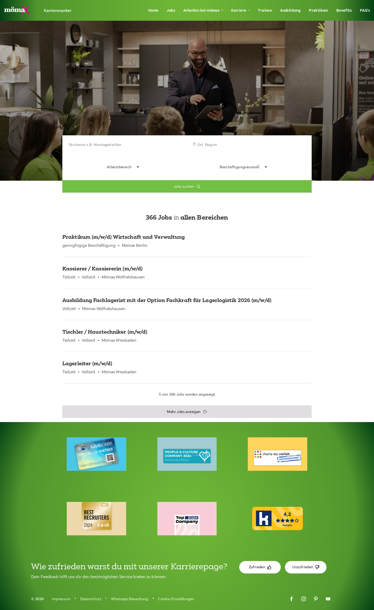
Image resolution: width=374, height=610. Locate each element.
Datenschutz (90, 599)
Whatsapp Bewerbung (129, 599)
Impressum (61, 599)
